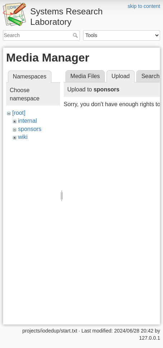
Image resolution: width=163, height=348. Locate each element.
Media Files (85, 76)
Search (76, 35)
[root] (18, 113)
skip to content (144, 6)
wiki (23, 137)
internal (27, 121)
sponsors (29, 129)
